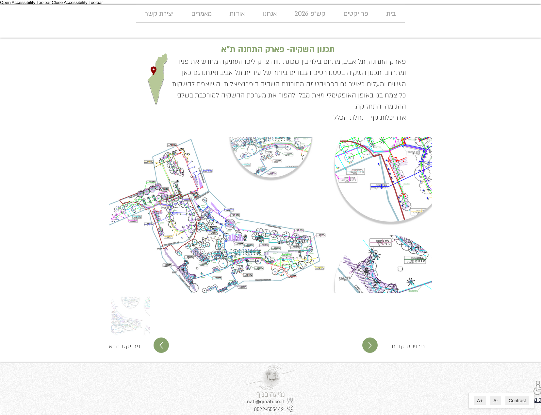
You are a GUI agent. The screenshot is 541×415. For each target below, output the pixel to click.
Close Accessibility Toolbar (77, 2)
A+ (480, 400)
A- (495, 400)
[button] (355, 13)
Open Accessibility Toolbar (25, 2)
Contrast (517, 400)
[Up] (161, 345)
